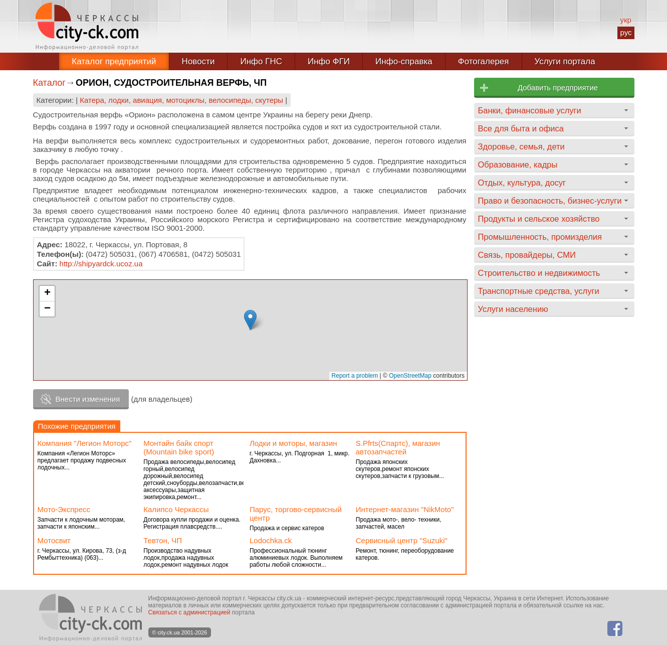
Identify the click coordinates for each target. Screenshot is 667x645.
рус (625, 32)
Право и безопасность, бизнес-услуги (550, 200)
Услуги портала (565, 61)
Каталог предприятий (114, 61)
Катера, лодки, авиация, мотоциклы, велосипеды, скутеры (181, 100)
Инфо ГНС (261, 61)
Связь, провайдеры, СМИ (527, 254)
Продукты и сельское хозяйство (539, 218)
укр (625, 20)
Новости (198, 61)
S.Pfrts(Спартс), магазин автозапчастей (398, 447)
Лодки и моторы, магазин (293, 443)
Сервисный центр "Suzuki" (402, 540)
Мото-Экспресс (64, 509)
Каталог (49, 83)
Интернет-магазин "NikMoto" (405, 509)
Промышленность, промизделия (540, 236)
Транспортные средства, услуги (538, 290)
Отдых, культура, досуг (522, 182)
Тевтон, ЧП (162, 540)
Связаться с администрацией (189, 612)
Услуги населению (513, 308)
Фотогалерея (483, 61)
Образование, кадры (518, 164)
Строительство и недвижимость (539, 272)
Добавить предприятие (558, 87)
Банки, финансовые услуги (529, 110)
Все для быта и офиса (521, 128)
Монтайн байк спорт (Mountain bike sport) (178, 447)
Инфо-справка (403, 61)
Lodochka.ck (271, 540)
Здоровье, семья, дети (521, 146)
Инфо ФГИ (329, 61)
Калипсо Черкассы (175, 509)
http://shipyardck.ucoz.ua (101, 263)
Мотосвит (54, 540)
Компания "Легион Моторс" (85, 443)
